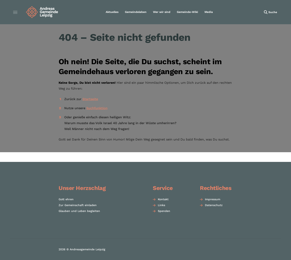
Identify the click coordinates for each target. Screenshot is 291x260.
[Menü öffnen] (15, 12)
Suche (272, 12)
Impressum (212, 199)
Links (161, 205)
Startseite (90, 99)
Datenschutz (213, 205)
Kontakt (163, 199)
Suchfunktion (97, 108)
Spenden (164, 211)
